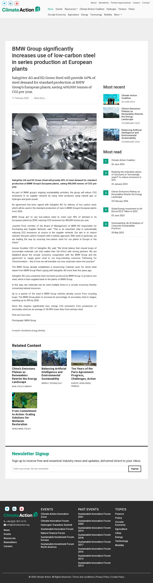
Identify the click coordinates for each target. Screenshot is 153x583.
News (51, 9)
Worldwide (26, 330)
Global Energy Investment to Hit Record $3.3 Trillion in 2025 (126, 210)
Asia (14, 386)
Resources (70, 9)
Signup (134, 468)
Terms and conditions (83, 577)
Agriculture (73, 14)
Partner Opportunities (121, 2)
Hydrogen (111, 9)
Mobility (108, 14)
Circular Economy (57, 14)
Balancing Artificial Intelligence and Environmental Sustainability (54, 373)
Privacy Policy (102, 577)
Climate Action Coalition (92, 9)
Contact (146, 2)
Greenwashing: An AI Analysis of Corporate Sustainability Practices (127, 226)
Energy (84, 14)
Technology (96, 14)
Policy (132, 9)
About (94, 2)
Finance (122, 9)
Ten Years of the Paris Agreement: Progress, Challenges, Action (83, 373)
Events (59, 9)
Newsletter (104, 2)
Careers (136, 2)
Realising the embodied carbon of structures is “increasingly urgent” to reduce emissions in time (126, 176)
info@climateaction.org (18, 524)
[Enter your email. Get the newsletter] (70, 469)
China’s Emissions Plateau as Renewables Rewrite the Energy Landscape (24, 375)
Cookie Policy (117, 577)
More (117, 14)
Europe (75, 383)
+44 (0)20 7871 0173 (16, 521)
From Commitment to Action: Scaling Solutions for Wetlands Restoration (24, 417)
